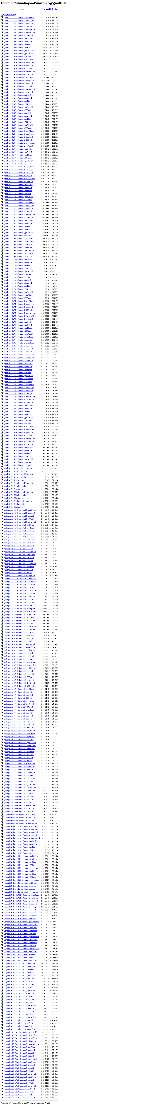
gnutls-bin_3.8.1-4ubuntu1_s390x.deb (18, 423)
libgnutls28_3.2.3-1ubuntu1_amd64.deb (18, 1020)
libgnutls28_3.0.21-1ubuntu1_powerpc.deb (20, 1005)
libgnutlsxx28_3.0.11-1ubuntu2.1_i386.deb (20, 1041)
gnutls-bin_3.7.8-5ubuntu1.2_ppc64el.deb (19, 355)
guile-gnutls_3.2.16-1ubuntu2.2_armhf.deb (20, 585)
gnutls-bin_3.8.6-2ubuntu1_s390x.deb (18, 465)
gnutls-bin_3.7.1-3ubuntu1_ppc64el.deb (18, 271)
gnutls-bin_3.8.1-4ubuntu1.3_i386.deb (18, 394)
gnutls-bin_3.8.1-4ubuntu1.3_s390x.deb (18, 403)
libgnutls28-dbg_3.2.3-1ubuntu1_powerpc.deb (21, 892)
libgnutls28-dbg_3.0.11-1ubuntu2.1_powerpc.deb (22, 838)
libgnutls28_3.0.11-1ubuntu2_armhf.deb (19, 984)
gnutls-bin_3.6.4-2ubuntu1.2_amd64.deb (19, 131)
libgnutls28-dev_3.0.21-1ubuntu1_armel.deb (20, 928)
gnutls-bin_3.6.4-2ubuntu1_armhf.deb (18, 155)
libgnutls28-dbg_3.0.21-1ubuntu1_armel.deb (20, 859)
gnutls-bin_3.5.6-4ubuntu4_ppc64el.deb (18, 107)
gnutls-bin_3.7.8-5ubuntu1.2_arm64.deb (19, 346)
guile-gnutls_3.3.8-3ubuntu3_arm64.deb (19, 635)
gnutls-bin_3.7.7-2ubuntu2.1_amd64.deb (19, 301)
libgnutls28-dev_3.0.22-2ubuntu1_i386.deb (20, 946)
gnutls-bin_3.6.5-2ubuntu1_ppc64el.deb (18, 197)
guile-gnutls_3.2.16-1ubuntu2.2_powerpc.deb (20, 591)
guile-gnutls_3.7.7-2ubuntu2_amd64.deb (19, 752)
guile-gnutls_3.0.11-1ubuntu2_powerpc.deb (20, 537)
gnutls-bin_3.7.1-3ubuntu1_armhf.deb (18, 265)
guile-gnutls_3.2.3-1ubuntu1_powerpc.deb (19, 576)
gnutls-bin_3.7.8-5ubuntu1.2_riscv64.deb (19, 358)
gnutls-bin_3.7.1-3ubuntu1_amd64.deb (18, 259)
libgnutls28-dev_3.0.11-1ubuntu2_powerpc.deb (21, 922)
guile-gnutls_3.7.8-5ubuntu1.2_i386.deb (19, 781)
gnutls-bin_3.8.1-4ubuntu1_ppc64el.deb (18, 417)
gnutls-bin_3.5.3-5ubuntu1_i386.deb (17, 47)
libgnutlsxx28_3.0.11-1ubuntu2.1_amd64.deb (20, 1032)
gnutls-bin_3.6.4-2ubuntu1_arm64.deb (18, 152)
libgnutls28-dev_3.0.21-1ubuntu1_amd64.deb (21, 925)
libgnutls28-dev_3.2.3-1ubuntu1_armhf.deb (20, 955)
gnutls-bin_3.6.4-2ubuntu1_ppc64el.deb (18, 161)
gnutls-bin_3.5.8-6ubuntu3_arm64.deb (18, 116)
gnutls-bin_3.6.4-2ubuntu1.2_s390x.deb (18, 146)
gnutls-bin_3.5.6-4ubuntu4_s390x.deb (18, 110)
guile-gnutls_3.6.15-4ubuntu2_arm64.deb (19, 671)
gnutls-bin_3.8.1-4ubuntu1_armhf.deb (18, 411)
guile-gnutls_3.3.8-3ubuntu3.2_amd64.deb (19, 614)
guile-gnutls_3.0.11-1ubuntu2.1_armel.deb (19, 513)
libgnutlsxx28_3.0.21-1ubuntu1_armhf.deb (19, 1068)
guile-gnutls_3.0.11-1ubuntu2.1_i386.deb (19, 519)
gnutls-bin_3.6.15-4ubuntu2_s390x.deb (18, 256)
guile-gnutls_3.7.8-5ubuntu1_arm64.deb (19, 796)
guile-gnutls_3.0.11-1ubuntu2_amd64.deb (19, 525)
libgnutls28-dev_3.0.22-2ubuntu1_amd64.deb (21, 940)
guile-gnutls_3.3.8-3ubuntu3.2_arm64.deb (19, 617)
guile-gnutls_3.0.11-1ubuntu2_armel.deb (19, 528)
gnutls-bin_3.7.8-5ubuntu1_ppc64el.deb (18, 376)
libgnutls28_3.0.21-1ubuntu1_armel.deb (18, 996)
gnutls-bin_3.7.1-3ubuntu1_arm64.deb (18, 262)
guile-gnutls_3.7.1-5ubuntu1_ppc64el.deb (19, 722)
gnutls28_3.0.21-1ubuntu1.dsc (15, 486)
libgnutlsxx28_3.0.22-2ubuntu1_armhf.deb (19, 1080)
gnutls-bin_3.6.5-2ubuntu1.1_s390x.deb (18, 182)
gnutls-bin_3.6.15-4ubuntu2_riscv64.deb (19, 253)
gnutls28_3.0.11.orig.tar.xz (14, 480)
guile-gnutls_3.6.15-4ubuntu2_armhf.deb (19, 674)
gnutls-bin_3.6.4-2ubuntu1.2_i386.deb (18, 140)
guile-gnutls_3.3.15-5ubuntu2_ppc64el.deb (20, 665)
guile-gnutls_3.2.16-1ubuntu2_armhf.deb (19, 602)
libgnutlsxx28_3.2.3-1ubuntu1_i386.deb (18, 1095)
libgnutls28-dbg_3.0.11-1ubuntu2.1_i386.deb (20, 835)
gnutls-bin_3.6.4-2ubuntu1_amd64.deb (18, 149)
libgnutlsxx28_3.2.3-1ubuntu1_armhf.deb (19, 1092)
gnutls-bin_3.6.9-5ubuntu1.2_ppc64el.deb (19, 215)
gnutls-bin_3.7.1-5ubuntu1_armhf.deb (18, 286)
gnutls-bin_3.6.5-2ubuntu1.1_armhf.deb (18, 173)
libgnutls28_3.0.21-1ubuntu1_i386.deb (18, 1002)
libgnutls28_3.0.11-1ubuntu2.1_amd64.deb (20, 964)
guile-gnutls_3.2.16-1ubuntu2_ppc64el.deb (20, 611)
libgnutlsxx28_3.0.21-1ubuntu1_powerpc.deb (20, 1074)
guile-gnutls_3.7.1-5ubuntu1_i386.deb (18, 719)
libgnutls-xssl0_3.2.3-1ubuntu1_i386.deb (19, 820)
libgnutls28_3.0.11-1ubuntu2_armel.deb (18, 981)
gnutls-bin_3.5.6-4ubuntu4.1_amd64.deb (19, 59)
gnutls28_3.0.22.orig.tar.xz (14, 498)
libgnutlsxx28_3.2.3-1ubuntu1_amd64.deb (19, 1089)
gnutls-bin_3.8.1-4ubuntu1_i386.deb (17, 414)
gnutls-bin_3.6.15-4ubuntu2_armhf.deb (18, 244)
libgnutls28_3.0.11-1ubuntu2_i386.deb (18, 987)
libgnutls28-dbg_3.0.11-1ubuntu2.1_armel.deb (21, 829)
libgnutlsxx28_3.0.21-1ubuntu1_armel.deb (19, 1065)
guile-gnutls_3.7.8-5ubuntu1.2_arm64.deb (19, 776)
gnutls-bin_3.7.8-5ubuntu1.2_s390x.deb (18, 361)
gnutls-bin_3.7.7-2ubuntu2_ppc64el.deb (18, 334)
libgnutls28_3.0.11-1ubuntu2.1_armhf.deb (19, 969)
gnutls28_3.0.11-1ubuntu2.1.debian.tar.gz (19, 468)
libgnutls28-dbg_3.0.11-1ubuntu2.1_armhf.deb (21, 832)
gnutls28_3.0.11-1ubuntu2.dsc (15, 477)
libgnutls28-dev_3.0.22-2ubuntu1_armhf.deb (20, 943)
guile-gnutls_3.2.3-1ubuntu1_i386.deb (18, 573)
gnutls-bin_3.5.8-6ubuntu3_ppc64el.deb (18, 125)
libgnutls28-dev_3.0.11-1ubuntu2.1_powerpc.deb (22, 907)
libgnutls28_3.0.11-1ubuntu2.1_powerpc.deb (20, 975)
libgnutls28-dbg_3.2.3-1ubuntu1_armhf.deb (20, 886)
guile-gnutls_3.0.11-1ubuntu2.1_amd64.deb (20, 510)
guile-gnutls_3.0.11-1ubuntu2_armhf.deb (19, 531)
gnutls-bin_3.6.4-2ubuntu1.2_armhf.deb (18, 137)
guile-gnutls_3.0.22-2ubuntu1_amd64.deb (19, 555)
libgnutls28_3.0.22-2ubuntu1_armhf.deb (19, 1011)
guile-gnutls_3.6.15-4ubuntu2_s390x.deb (19, 686)
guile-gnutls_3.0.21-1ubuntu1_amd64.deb (19, 540)
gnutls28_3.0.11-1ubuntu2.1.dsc (16, 471)
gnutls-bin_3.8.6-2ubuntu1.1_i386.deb (18, 435)
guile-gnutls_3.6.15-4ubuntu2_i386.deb (18, 677)
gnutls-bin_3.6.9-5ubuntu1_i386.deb (17, 229)
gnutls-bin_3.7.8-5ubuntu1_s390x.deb (18, 382)
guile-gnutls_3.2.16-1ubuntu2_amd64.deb (19, 596)
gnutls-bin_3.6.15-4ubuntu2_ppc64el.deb (19, 250)
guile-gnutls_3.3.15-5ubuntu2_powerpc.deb (20, 662)
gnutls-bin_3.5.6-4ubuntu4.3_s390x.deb (18, 92)
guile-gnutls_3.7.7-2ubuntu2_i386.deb (18, 761)
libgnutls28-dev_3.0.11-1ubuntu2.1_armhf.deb (21, 901)
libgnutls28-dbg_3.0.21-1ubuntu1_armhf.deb (20, 862)
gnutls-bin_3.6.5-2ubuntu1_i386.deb (17, 194)
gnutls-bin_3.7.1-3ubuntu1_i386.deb (17, 268)
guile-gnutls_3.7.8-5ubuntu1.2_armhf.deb (19, 779)
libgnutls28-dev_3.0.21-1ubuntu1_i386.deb (20, 934)
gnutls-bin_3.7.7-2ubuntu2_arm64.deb (18, 325)
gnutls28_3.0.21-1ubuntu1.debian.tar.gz (18, 483)
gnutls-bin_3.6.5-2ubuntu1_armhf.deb (18, 191)
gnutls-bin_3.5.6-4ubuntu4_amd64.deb (18, 95)
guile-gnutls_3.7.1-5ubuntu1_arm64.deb (19, 713)
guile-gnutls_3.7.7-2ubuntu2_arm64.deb (19, 755)
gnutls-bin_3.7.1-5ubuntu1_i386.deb (17, 289)
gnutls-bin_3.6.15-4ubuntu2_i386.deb (18, 247)
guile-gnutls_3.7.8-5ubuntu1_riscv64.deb (19, 808)
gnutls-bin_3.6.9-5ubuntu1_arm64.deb (18, 223)
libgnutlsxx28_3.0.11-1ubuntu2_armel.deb (19, 1050)
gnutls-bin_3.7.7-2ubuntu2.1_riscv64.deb (19, 316)
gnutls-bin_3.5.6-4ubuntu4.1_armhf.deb (18, 65)
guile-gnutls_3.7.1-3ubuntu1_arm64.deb (19, 692)
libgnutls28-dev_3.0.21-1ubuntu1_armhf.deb (20, 931)
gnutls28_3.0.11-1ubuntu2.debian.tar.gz (18, 474)
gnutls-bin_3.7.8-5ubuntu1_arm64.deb (18, 367)
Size (56, 9)
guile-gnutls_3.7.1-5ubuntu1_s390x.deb (18, 728)
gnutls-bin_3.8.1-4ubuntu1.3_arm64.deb (19, 388)
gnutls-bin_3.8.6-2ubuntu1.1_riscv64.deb (19, 441)
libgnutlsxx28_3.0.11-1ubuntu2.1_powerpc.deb (21, 1044)
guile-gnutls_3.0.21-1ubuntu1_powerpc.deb (20, 552)
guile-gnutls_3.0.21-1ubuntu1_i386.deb (18, 549)
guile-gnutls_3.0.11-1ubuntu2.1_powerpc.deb (20, 522)
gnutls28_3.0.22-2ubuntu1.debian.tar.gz (18, 492)
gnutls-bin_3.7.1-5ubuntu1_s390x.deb (18, 298)
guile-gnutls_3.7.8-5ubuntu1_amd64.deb (19, 793)
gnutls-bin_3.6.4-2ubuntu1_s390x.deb (18, 164)
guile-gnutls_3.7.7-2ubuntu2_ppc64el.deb (19, 764)
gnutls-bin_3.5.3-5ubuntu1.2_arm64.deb (19, 21)
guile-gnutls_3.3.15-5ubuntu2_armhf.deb (19, 656)
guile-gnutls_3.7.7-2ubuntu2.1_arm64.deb (19, 734)
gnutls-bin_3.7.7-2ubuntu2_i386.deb (17, 331)
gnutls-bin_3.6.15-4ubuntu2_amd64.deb (18, 238)
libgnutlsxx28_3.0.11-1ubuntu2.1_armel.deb (20, 1035)
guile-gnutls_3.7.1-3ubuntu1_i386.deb (18, 698)
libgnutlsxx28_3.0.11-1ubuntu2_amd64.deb (20, 1047)
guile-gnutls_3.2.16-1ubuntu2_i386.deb (18, 605)
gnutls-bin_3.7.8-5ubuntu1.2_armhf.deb (18, 349)
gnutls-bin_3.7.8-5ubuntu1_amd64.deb (18, 364)
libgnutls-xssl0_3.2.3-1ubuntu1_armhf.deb (19, 817)
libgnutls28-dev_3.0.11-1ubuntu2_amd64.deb (20, 910)
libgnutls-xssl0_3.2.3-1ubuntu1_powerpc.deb (20, 823)
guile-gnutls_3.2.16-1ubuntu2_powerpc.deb (20, 608)
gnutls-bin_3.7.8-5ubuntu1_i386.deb (17, 373)
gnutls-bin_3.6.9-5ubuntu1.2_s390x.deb (18, 218)
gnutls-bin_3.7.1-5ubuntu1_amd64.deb (18, 280)
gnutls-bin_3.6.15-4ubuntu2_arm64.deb (18, 241)
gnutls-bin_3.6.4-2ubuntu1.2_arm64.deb (19, 134)
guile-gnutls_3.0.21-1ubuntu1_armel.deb (19, 543)
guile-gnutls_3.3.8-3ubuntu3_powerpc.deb (19, 644)
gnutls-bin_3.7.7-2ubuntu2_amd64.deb (18, 322)
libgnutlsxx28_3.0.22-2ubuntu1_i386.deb (19, 1083)
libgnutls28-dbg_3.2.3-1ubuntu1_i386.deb (19, 889)
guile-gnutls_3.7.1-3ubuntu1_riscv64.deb (19, 704)
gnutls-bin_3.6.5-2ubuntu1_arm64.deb (18, 188)
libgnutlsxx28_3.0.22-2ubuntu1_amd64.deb (20, 1077)
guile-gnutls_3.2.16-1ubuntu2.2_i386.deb (19, 588)
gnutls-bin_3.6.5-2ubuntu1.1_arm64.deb (19, 170)
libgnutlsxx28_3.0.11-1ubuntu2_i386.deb (19, 1056)
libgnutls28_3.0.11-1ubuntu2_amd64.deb (19, 978)
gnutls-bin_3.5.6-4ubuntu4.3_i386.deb (18, 86)
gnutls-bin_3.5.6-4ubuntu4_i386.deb (17, 104)
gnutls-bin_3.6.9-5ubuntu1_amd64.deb (18, 221)
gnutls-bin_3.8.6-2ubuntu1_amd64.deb (18, 447)
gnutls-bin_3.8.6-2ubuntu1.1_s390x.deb (18, 444)
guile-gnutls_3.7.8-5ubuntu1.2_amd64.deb (19, 773)
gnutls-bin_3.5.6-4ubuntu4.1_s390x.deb (18, 74)
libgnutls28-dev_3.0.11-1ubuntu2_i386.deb (20, 919)
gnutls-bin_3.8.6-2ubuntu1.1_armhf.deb (18, 432)
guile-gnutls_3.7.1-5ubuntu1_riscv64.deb (19, 725)
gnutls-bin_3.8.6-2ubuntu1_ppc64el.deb (18, 459)
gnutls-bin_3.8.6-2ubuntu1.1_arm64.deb (19, 429)
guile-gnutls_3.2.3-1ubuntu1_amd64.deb (19, 567)
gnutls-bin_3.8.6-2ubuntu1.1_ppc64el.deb (19, 438)
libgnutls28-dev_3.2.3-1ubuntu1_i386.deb (19, 958)
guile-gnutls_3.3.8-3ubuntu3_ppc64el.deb (19, 647)
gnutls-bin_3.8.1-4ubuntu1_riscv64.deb (18, 420)
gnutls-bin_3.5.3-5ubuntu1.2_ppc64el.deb (19, 33)
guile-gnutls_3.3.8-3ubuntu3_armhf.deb (18, 638)
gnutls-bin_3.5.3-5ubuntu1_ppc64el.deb (18, 53)
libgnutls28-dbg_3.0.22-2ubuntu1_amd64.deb (21, 871)
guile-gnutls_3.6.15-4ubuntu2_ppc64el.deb (20, 680)
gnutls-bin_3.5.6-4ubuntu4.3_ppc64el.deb (19, 89)
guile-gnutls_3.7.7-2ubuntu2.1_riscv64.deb (20, 746)
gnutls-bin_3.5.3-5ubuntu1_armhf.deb (18, 44)
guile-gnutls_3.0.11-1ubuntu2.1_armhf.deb (19, 516)
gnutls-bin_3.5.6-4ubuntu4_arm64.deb (18, 98)
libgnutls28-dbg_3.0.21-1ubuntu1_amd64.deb (21, 856)
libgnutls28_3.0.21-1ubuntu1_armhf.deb (19, 999)
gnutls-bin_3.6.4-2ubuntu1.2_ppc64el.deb (19, 143)
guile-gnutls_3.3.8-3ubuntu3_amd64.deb (19, 632)
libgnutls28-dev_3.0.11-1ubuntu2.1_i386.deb (20, 904)
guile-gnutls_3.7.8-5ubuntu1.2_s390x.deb (19, 790)
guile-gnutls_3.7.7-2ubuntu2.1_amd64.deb (19, 731)
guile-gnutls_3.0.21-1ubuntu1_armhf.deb (19, 546)
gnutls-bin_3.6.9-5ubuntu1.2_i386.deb (18, 212)
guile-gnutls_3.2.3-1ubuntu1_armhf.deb (18, 570)
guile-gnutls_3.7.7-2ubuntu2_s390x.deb (18, 770)
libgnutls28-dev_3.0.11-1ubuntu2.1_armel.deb (21, 898)
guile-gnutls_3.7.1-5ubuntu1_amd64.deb (19, 710)
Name (22, 9)
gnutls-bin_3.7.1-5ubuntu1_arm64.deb (18, 283)
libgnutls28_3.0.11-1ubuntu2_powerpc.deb (19, 990)
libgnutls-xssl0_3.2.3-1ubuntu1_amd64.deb (20, 814)
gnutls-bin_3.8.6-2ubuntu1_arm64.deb (18, 450)
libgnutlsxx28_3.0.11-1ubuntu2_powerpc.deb (20, 1059)
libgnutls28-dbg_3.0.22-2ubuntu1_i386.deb (20, 877)
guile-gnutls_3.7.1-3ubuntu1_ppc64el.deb (19, 701)
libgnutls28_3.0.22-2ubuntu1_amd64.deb (19, 1008)
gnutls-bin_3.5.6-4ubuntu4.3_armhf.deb (18, 83)
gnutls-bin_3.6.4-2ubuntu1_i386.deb (17, 158)
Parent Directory (10, 15)
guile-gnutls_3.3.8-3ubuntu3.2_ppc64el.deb (20, 629)
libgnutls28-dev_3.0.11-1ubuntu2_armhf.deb (20, 916)
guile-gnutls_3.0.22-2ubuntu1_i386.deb (18, 561)
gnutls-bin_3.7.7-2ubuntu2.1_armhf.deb (18, 307)
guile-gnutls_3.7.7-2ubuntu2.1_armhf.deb (19, 737)
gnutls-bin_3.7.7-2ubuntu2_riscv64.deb (18, 337)
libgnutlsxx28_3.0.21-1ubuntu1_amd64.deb (20, 1062)
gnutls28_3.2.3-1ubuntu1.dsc (14, 504)
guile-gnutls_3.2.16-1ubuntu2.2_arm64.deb (20, 582)
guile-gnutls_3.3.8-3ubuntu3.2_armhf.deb (19, 620)
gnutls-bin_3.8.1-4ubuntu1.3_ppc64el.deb (19, 397)
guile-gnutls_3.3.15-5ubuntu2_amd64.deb (19, 650)
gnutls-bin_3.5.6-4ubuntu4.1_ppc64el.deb (19, 71)
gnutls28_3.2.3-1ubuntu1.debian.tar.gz (18, 501)
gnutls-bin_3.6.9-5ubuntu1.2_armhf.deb (18, 209)
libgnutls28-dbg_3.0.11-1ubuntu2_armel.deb (20, 844)
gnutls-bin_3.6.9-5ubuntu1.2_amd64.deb (19, 203)
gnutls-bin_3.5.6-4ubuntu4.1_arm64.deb (19, 62)
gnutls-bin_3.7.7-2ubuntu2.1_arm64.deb (19, 304)
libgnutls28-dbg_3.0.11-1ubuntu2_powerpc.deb (21, 853)
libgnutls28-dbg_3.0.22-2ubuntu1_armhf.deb (20, 874)
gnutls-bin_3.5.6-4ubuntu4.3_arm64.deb (19, 80)
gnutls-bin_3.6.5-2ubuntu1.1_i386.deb (18, 176)
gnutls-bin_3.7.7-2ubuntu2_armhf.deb (18, 328)
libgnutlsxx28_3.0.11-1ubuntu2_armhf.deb (19, 1053)
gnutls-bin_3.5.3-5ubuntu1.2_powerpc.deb (19, 30)
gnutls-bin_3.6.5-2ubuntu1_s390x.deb (18, 200)
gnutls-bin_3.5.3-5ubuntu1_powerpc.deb (19, 50)
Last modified (47, 9)
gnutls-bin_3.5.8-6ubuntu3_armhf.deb (18, 119)
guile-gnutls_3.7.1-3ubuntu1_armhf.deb (18, 695)
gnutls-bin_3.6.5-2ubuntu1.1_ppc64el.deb (19, 179)
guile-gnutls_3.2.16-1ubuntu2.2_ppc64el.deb (20, 594)
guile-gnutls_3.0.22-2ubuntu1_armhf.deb (19, 558)
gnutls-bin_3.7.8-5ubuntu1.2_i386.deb (18, 352)
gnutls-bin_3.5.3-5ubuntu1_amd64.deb (18, 38)
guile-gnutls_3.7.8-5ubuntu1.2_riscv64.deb (20, 787)
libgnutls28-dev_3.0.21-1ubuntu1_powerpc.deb (21, 937)
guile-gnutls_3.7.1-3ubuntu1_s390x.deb (18, 707)
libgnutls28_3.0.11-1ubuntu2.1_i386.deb (19, 972)
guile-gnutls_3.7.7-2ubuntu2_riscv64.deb (19, 767)
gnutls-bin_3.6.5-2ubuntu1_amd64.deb (18, 185)
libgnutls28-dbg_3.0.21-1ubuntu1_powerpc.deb (21, 868)
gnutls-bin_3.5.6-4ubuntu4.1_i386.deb (18, 68)
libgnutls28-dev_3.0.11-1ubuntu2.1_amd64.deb (21, 895)
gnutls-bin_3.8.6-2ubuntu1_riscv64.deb (18, 462)
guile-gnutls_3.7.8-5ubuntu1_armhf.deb (18, 799)
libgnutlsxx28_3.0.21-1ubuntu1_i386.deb (19, 1071)
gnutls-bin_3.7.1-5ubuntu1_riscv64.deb (18, 295)
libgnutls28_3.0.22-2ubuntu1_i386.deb (18, 1014)
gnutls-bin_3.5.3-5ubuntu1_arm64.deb (18, 41)
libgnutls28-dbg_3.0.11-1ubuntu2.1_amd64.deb (21, 826)
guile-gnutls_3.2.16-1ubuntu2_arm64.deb (19, 599)
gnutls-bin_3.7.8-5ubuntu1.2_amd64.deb (19, 343)
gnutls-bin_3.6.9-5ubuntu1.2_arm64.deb (19, 206)
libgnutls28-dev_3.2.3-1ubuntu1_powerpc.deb (21, 961)
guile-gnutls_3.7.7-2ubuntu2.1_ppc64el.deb (20, 743)
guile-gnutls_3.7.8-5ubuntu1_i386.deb (18, 802)
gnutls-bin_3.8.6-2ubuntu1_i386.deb (17, 456)
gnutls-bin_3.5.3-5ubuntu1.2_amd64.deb (19, 18)
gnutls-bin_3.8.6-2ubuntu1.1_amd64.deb (19, 426)
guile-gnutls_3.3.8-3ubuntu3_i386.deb (18, 641)
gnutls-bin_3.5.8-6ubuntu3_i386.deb (17, 122)
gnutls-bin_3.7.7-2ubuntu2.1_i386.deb (18, 310)
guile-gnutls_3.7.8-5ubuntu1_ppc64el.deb (19, 805)
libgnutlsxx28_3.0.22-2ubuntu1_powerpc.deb (20, 1086)
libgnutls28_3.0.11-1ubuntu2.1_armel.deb (19, 967)
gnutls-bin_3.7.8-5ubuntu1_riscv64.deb (18, 379)
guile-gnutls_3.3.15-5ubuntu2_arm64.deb (19, 653)
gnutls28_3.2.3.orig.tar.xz (13, 507)
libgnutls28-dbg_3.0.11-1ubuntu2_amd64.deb (21, 841)
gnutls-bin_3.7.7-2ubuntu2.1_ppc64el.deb (19, 313)
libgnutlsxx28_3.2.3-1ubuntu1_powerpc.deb (20, 1098)
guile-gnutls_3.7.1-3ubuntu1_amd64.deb (19, 689)
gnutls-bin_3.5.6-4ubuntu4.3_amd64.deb (19, 77)
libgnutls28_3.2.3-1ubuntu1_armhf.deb (18, 1023)
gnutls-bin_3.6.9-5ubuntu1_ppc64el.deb (18, 232)
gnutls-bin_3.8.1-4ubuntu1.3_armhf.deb (18, 391)
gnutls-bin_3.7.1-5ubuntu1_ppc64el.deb (18, 292)
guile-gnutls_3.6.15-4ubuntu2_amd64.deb (19, 668)
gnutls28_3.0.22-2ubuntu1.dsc (15, 495)
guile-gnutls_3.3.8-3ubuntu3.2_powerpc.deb (20, 626)
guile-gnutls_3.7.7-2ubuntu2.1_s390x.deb (19, 749)
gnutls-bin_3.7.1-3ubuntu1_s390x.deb (18, 277)
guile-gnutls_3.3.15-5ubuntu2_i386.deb (18, 659)
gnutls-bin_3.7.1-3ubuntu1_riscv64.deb (18, 274)
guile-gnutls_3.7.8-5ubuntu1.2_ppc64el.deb (20, 784)
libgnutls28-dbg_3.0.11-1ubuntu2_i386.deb (20, 850)
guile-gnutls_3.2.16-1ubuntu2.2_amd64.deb (20, 579)
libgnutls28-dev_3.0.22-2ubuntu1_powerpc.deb (21, 949)
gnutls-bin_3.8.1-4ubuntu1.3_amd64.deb (19, 385)
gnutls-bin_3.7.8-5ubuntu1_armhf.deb (18, 370)
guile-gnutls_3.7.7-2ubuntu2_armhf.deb (18, 758)
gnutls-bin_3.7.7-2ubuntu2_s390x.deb (18, 340)
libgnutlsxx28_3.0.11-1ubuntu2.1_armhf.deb (20, 1038)
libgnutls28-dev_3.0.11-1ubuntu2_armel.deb (20, 913)
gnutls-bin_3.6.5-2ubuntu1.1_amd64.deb (19, 167)
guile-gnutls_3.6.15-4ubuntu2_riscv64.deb (19, 683)
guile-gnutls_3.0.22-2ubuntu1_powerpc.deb (20, 564)
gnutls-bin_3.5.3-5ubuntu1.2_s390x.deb (18, 35)
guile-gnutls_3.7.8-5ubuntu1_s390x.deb (18, 811)
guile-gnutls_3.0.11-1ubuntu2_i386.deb (18, 534)
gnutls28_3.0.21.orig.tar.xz (14, 489)
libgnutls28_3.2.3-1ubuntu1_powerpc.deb (19, 1029)
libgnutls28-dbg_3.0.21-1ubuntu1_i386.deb (20, 865)
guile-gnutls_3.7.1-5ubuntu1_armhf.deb (18, 716)
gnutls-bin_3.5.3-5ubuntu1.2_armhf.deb (18, 24)
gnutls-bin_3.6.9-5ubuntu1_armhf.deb (18, 226)
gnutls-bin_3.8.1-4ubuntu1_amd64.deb (18, 406)
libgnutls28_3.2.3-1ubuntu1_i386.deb (18, 1026)
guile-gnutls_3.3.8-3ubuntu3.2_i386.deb (19, 623)
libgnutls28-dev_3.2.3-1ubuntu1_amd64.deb (20, 952)
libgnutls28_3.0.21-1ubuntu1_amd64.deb (19, 993)
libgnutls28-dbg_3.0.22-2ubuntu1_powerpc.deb (21, 880)
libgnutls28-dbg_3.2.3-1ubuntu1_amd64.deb (20, 883)
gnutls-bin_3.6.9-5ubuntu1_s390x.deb (18, 235)
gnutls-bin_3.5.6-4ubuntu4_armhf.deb (18, 101)
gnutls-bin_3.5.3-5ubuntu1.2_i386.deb (18, 27)
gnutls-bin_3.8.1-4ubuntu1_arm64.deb (18, 408)
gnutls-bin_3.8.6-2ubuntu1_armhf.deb (18, 453)
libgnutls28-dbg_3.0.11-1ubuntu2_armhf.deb (20, 847)
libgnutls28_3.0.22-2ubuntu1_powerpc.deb (20, 1017)
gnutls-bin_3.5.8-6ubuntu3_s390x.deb (18, 128)
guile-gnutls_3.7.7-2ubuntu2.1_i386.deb (19, 740)
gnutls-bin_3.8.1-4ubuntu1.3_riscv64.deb (19, 400)
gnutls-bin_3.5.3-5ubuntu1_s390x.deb (18, 56)
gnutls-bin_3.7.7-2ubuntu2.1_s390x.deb (18, 319)
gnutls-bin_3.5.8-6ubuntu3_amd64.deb (18, 113)
